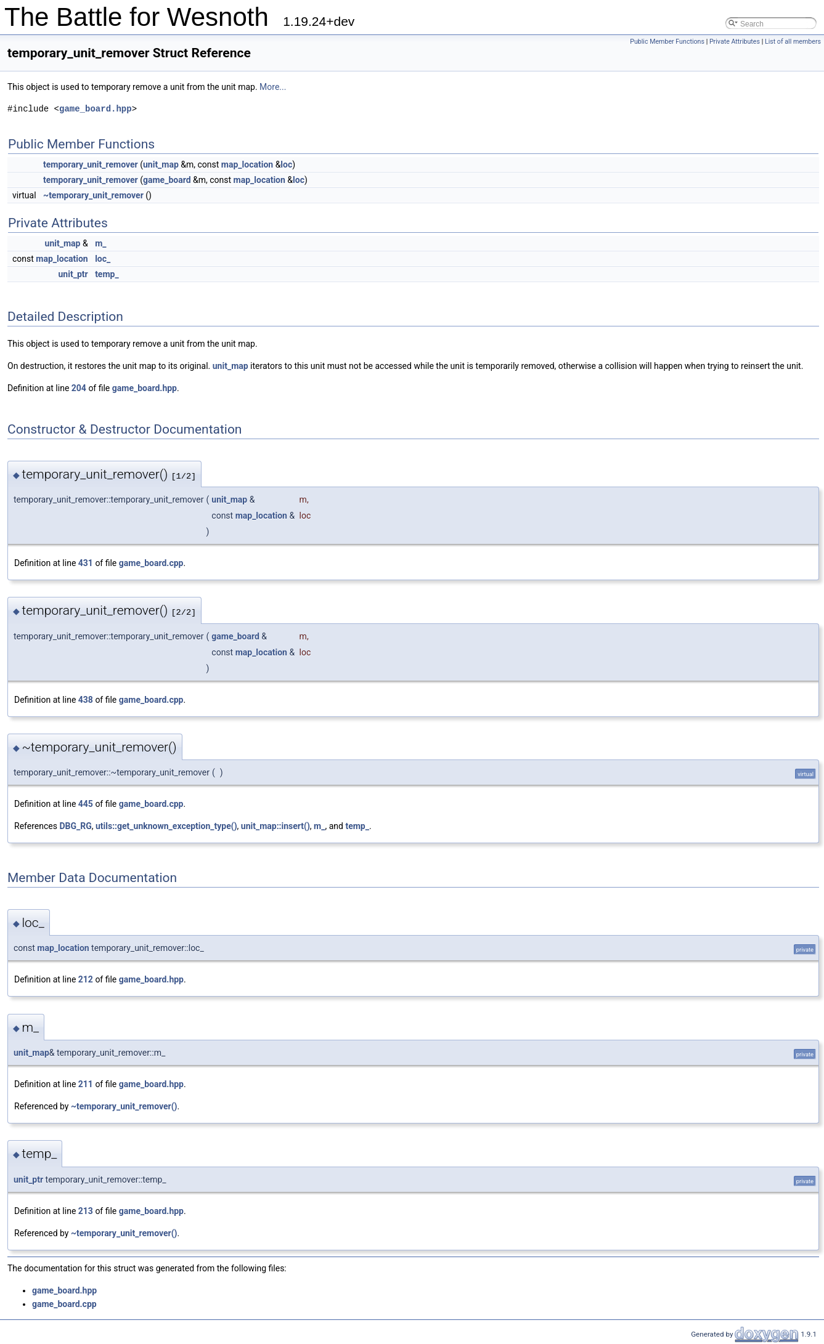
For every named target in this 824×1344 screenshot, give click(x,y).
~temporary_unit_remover (93, 195)
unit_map (161, 164)
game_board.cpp (151, 563)
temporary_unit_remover (90, 164)
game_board (167, 180)
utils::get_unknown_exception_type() (166, 826)
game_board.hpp (95, 109)
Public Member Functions (667, 42)
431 (85, 563)
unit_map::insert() (275, 826)
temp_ (107, 274)
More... (272, 87)
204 (78, 388)
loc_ (102, 259)
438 (85, 700)
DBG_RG (75, 826)
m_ (100, 243)
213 (85, 1211)
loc (286, 164)
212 (85, 979)
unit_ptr (73, 274)
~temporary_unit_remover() (124, 1106)
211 (85, 1084)
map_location (247, 164)
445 (85, 804)
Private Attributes (734, 42)
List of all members (793, 42)
